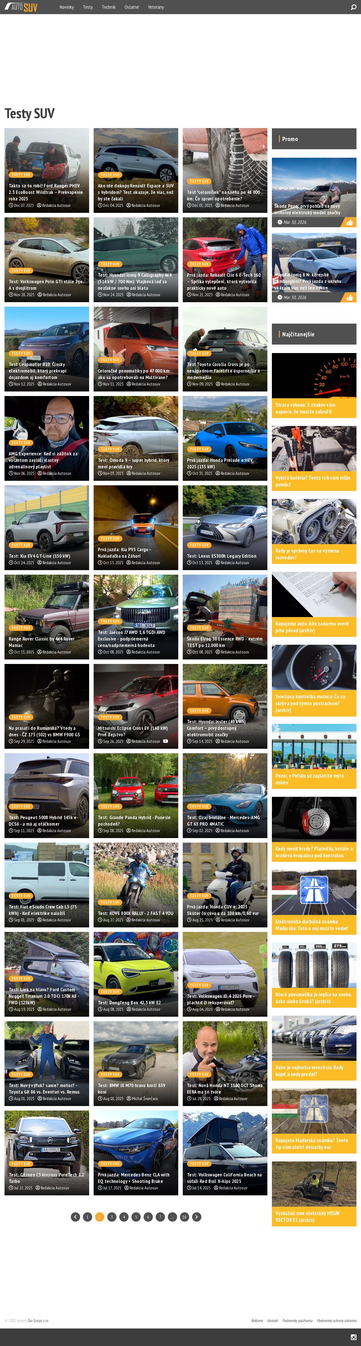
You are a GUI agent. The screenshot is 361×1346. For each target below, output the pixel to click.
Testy (88, 7)
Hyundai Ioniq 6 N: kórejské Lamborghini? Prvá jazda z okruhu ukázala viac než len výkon (308, 281)
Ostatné (132, 7)
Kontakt (272, 1320)
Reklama (257, 1320)
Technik (109, 7)
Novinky (67, 7)
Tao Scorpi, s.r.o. (38, 1320)
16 (184, 1217)
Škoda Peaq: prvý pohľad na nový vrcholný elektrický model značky (307, 209)
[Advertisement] (174, 58)
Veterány (156, 7)
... (172, 1217)
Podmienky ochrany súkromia (336, 1320)
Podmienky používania (297, 1320)
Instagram (353, 1337)
